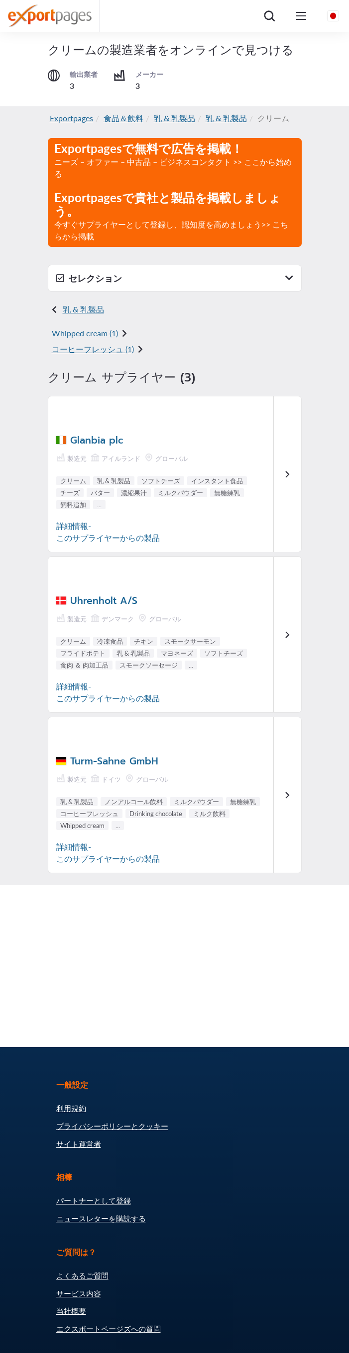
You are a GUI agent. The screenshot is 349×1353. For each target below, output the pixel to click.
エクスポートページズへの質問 (108, 1328)
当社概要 (71, 1310)
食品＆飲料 (123, 118)
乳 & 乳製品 (174, 118)
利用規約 (71, 1108)
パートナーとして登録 (93, 1200)
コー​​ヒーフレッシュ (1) (93, 349)
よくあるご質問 (82, 1275)
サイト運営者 (78, 1143)
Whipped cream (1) (85, 333)
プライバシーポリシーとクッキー (112, 1126)
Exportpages (71, 118)
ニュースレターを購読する (101, 1218)
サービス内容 (78, 1293)
